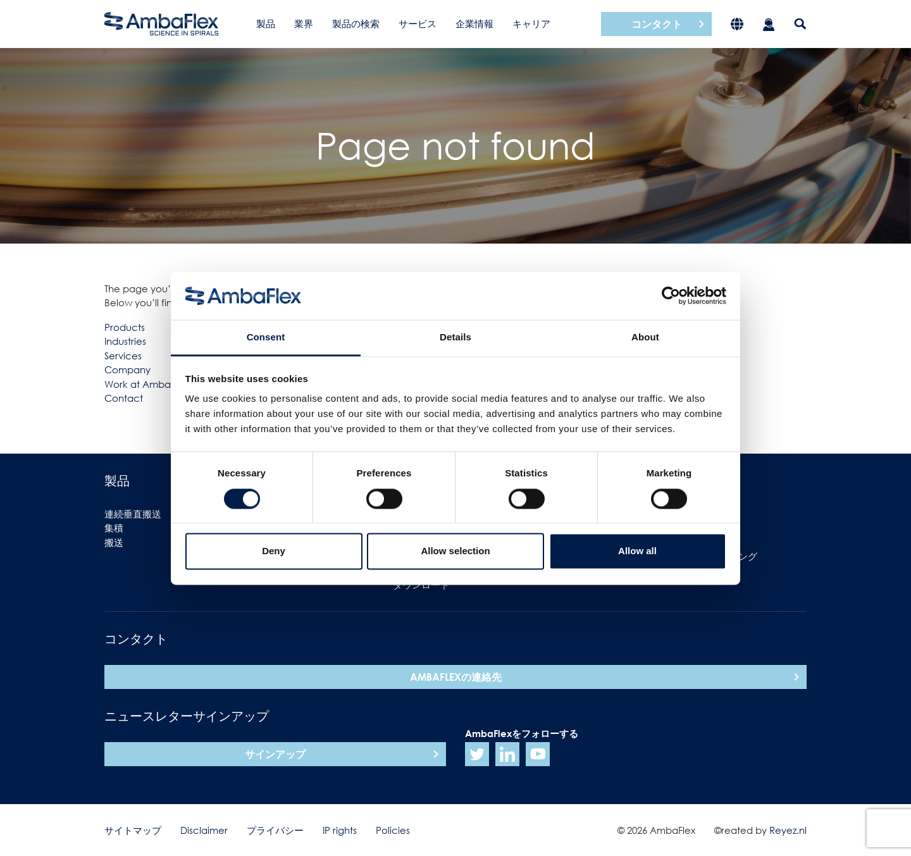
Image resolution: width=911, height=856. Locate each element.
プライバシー (275, 830)
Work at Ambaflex (145, 384)
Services (123, 355)
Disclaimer (204, 830)
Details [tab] (455, 337)
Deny (273, 551)
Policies (393, 830)
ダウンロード (421, 584)
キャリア (531, 23)
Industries (125, 341)
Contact (123, 398)
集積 (113, 527)
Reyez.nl (788, 830)
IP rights (340, 830)
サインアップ (275, 754)
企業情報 (474, 23)
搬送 (113, 542)
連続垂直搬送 (132, 513)
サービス (418, 23)
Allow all (637, 551)
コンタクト (656, 24)
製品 (265, 23)
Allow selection (455, 551)
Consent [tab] (266, 337)
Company (127, 369)
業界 (303, 23)
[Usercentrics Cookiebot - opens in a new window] (671, 295)
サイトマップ (132, 830)
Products (124, 327)
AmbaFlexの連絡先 (456, 677)
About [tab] (645, 337)
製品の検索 (356, 23)
